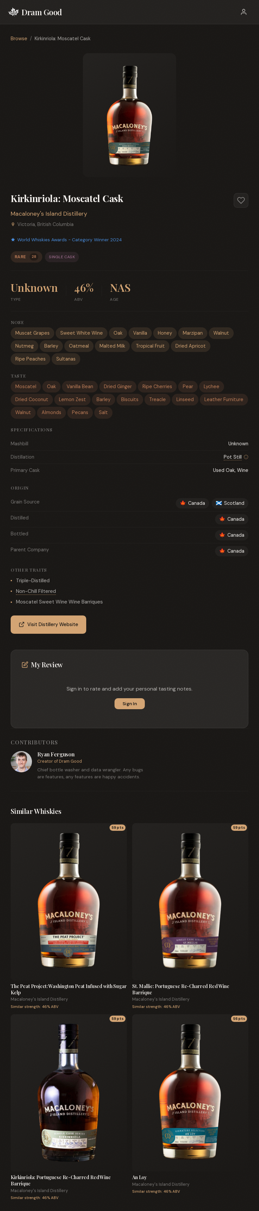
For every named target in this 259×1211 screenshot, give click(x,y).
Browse (19, 39)
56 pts (239, 1019)
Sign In (130, 704)
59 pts (118, 828)
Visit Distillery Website (48, 624)
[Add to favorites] (241, 200)
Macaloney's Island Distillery (49, 213)
